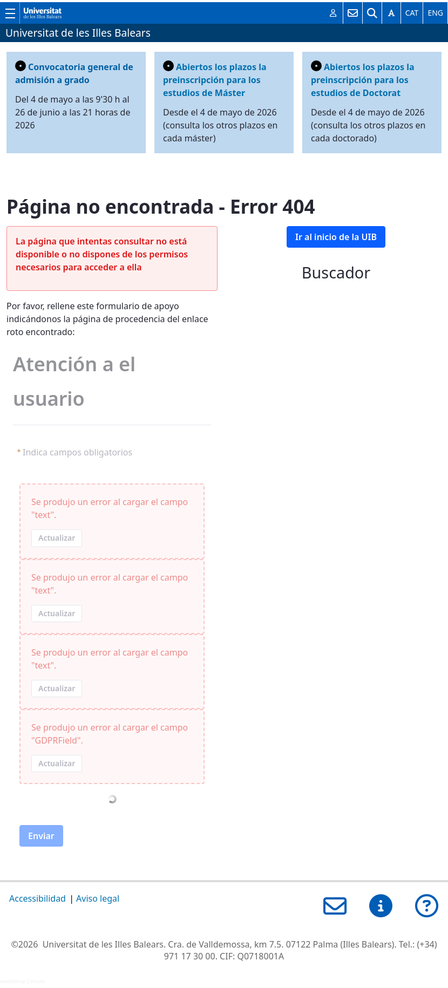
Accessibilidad (37, 898)
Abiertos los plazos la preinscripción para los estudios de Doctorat (363, 79)
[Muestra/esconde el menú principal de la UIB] (9, 13)
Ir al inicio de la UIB (336, 237)
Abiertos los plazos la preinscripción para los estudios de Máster (215, 79)
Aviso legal (97, 898)
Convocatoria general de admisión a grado (74, 73)
